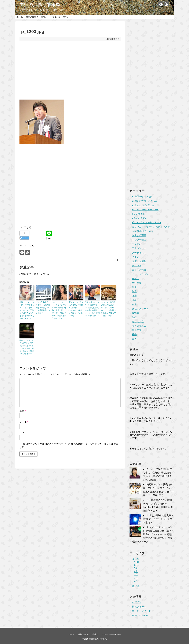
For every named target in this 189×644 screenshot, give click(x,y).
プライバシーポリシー (60, 17)
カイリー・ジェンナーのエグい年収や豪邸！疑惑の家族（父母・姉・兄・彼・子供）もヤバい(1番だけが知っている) (59, 310)
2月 (136, 577)
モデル (135, 278)
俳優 (134, 287)
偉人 (134, 291)
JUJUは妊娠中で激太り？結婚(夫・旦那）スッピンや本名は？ (158, 519)
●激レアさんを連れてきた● (146, 222)
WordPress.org (140, 615)
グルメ (135, 257)
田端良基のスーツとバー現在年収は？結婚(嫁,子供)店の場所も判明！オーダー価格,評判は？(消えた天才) (92, 309)
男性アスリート (140, 330)
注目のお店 (138, 321)
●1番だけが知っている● (144, 201)
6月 (136, 565)
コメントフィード (141, 611)
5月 (136, 568)
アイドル (136, 244)
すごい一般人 (139, 239)
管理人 (44, 17)
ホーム (20, 17)
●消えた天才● (139, 218)
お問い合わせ (32, 17)
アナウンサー (139, 248)
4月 (136, 571)
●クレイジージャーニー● (145, 209)
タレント (136, 265)
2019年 (136, 559)
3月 (136, 574)
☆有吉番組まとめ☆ (142, 231)
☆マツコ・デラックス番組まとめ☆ (151, 227)
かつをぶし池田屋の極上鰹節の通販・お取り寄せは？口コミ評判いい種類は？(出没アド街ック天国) (108, 309)
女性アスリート (140, 308)
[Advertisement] (70, 72)
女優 (134, 304)
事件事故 (136, 283)
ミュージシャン (140, 274)
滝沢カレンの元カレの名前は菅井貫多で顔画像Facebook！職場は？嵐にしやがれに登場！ (76, 309)
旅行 (134, 317)
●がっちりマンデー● (143, 205)
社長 (134, 334)
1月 (136, 581)
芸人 (134, 339)
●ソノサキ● (138, 214)
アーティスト (139, 252)
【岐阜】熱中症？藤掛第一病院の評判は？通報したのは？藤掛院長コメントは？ (43, 307)
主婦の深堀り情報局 (39, 4)
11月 (136, 562)
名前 (22, 411)
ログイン (136, 602)
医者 (134, 300)
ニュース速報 (139, 270)
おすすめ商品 (139, 235)
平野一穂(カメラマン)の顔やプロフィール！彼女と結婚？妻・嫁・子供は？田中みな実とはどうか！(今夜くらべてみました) (26, 310)
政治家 (135, 313)
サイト (23, 433)
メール (23, 422)
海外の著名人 (139, 326)
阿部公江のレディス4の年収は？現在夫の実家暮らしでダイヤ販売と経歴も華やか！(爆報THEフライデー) (26, 347)
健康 (134, 295)
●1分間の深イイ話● (142, 196)
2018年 (136, 586)
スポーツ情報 (139, 261)
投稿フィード (139, 606)
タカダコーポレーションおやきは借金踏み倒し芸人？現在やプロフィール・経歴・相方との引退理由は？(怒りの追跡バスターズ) (152, 534)
